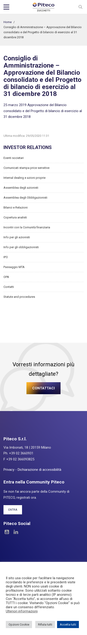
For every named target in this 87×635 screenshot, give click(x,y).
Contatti (8, 287)
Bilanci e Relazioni (15, 207)
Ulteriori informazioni (22, 611)
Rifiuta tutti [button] (45, 624)
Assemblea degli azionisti (20, 187)
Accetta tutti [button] (68, 624)
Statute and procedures (19, 296)
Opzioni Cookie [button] (19, 624)
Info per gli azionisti (16, 237)
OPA (6, 277)
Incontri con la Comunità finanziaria (26, 227)
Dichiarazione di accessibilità (39, 470)
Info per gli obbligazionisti (21, 247)
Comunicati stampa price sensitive (26, 168)
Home (7, 22)
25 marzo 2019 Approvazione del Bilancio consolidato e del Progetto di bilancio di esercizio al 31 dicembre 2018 (42, 111)
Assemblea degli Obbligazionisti (25, 197)
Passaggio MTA (14, 267)
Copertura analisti (15, 217)
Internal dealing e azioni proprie (24, 177)
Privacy (8, 470)
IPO (5, 257)
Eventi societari (13, 158)
